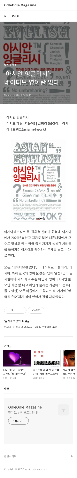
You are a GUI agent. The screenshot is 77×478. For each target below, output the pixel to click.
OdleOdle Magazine (20, 5)
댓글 (6, 388)
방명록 (15, 16)
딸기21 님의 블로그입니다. (24, 412)
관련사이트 (10, 456)
